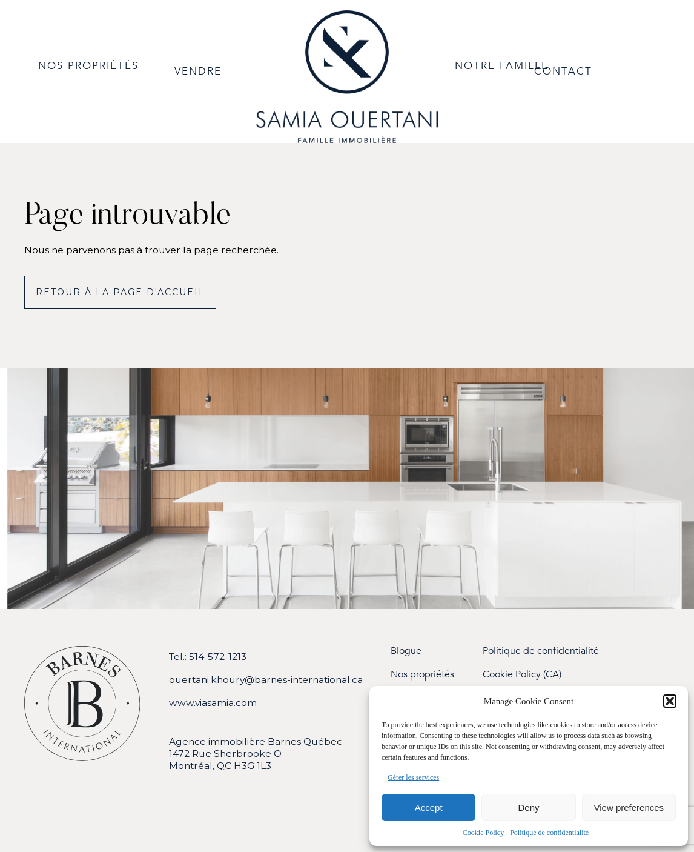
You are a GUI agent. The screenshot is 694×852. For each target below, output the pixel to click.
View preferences (629, 807)
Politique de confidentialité (549, 832)
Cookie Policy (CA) (522, 675)
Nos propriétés (422, 675)
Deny (528, 807)
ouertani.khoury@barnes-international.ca (266, 679)
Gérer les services (413, 777)
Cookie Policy (483, 832)
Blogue (406, 651)
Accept (429, 807)
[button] (670, 701)
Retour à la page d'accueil (120, 292)
